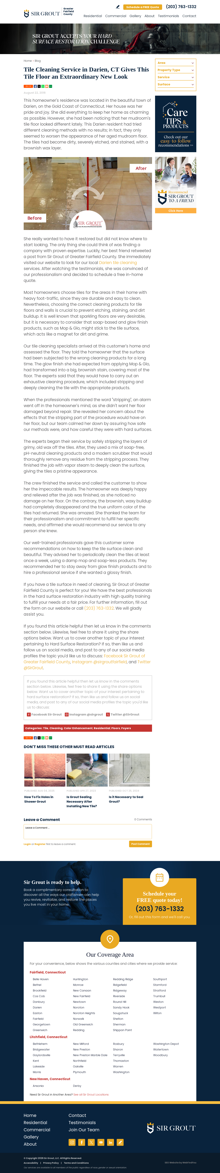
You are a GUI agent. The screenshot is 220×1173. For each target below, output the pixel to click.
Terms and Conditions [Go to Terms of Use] (76, 1162)
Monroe (78, 985)
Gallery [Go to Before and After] (135, 16)
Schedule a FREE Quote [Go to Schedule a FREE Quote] (142, 7)
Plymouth (79, 1072)
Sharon (118, 1049)
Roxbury (118, 1044)
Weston (158, 1002)
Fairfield (38, 1019)
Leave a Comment (42, 819)
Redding (78, 1030)
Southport (160, 979)
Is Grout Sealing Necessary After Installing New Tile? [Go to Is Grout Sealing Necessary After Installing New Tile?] (82, 801)
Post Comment (140, 844)
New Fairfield (81, 996)
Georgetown (41, 1024)
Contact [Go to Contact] (189, 16)
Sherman (119, 1024)
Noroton (78, 1007)
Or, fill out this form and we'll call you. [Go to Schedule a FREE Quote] (159, 917)
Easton (37, 1013)
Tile (45, 728)
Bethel (37, 985)
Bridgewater (41, 1049)
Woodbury (160, 1055)
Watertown (161, 1049)
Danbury (39, 1002)
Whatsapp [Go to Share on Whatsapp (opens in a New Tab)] (42, 86)
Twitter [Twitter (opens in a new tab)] (91, 1142)
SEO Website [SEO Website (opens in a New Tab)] (172, 1162)
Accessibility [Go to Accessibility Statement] (31, 1162)
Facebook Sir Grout (46, 714)
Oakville (78, 1066)
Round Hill (119, 1002)
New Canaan (82, 990)
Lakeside (39, 1066)
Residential (102, 728)
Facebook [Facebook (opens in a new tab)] (81, 1142)
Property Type (169, 70)
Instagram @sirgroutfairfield (99, 662)
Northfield (79, 1061)
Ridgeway (120, 990)
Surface (164, 84)
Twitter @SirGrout (125, 714)
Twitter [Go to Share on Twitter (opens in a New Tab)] (39, 86)
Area (161, 63)
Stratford (159, 990)
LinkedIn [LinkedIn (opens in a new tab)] (110, 1142)
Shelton (118, 1019)
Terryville (119, 1055)
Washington (121, 1072)
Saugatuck (120, 1013)
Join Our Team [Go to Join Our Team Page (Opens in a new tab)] (84, 1130)
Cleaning (56, 728)
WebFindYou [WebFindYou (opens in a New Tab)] (189, 1162)
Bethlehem (40, 1044)
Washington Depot (166, 1044)
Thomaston (121, 1061)
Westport (159, 1007)
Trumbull (159, 996)
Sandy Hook (121, 1007)
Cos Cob (39, 996)
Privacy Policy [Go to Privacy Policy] (51, 1162)
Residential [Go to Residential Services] (93, 16)
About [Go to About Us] (150, 16)
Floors (115, 728)
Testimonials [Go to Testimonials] (168, 16)
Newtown (79, 1002)
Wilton (157, 1013)
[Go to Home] (51, 13)
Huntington (80, 979)
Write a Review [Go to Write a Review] (117, 7)
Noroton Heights (84, 1013)
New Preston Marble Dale (90, 1055)
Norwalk (78, 1019)
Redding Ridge (123, 979)
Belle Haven (41, 979)
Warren (118, 1066)
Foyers (126, 728)
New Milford (81, 1044)
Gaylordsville (41, 1055)
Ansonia (38, 1086)
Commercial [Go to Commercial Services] (115, 16)
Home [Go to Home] (28, 61)
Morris (37, 1072)
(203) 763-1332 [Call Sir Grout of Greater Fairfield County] (181, 6)
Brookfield (39, 990)
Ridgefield (120, 985)
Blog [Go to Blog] (38, 61)
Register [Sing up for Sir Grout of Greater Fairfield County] (40, 844)
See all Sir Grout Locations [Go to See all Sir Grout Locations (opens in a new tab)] (91, 1094)
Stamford (160, 985)
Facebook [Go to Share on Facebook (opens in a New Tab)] (35, 86)
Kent (36, 1061)
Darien (37, 1007)
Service (164, 77)
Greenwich (40, 1030)
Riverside (119, 996)
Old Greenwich (83, 1024)
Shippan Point (122, 1030)
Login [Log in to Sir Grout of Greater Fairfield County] (27, 844)
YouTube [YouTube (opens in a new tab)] (100, 1142)
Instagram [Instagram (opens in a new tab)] (72, 1142)
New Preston (81, 1049)
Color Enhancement (78, 728)
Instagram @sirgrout (86, 714)
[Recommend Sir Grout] (175, 185)
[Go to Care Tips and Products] (175, 124)
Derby (77, 1086)
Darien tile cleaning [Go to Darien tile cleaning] (118, 262)
